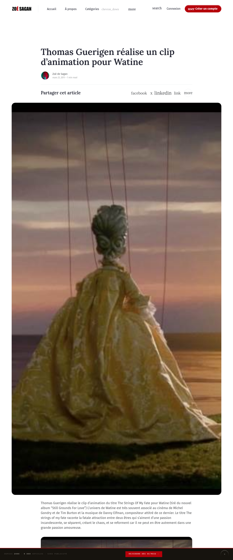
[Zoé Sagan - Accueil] (22, 9)
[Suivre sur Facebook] (139, 93)
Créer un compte (206, 8)
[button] (102, 9)
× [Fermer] (224, 554)
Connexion (174, 8)
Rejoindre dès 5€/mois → (144, 554)
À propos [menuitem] (71, 9)
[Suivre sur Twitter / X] (151, 93)
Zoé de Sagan (60, 74)
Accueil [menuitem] (51, 9)
